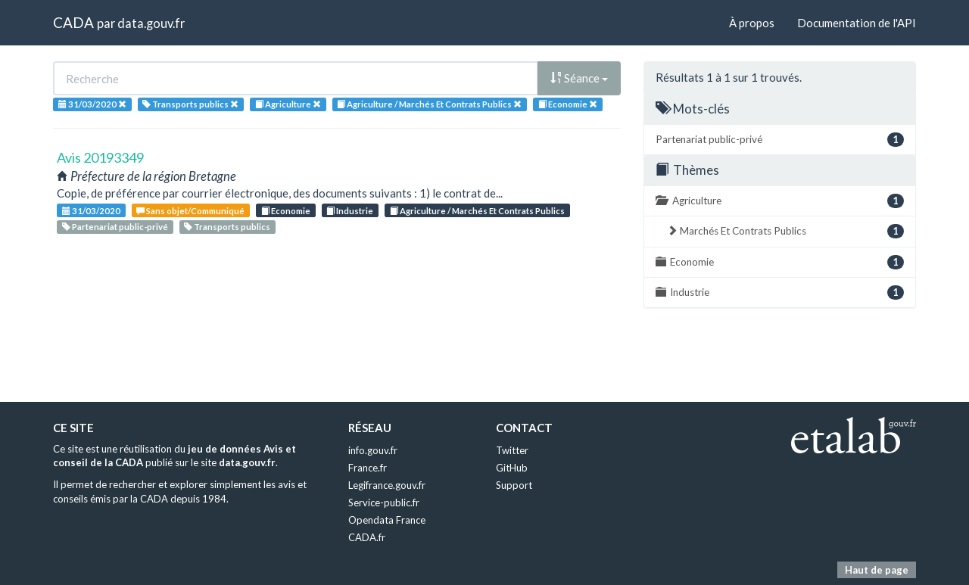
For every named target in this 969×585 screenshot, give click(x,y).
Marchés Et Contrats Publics (785, 231)
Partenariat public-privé (115, 227)
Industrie (349, 211)
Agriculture (780, 201)
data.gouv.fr (151, 23)
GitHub (512, 468)
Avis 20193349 (100, 157)
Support (514, 485)
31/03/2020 (91, 211)
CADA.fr (366, 537)
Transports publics (227, 227)
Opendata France (386, 520)
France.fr (367, 468)
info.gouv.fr (372, 450)
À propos (751, 23)
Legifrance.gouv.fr (386, 485)
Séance (579, 78)
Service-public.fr (383, 502)
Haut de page (876, 570)
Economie (285, 211)
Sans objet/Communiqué (190, 211)
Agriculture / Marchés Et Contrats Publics (477, 211)
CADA (73, 22)
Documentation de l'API (856, 23)
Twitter (512, 450)
